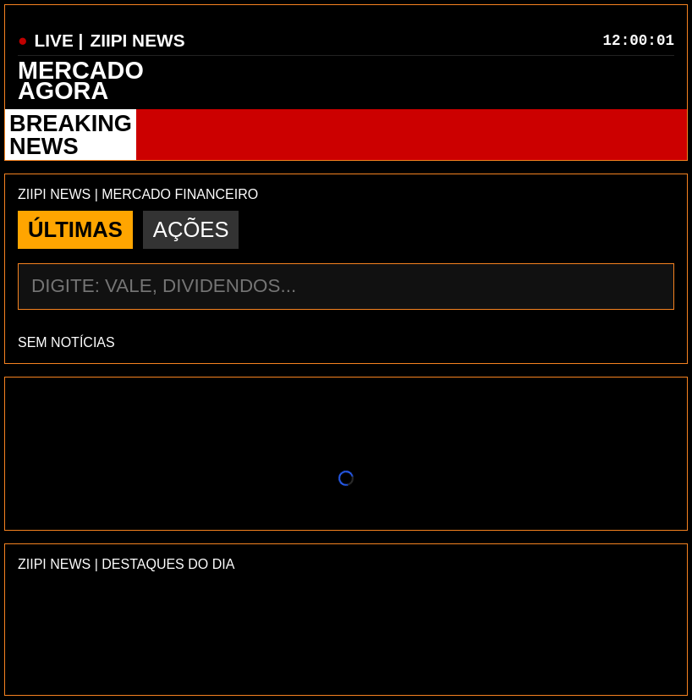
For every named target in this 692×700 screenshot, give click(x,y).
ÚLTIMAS (75, 229)
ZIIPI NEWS (137, 40)
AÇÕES (191, 229)
